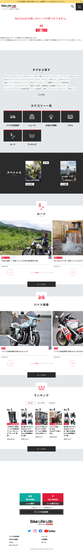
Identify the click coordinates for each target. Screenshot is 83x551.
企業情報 (44, 539)
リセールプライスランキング (25, 79)
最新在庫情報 (30, 501)
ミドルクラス (20, 86)
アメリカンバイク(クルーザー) (57, 89)
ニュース (43, 82)
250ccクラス (53, 79)
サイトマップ (64, 40)
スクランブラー (62, 86)
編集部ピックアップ (54, 82)
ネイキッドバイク (18, 76)
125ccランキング (65, 79)
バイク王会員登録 (41, 511)
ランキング (32, 138)
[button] (32, 272)
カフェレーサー (9, 86)
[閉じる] (81, 1)
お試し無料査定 (52, 501)
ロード (13, 138)
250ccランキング (10, 79)
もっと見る (41, 94)
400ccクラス (34, 82)
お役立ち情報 (51, 119)
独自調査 (52, 86)
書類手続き (66, 82)
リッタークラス (9, 89)
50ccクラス (29, 76)
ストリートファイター (60, 76)
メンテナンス (48, 76)
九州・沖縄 (38, 76)
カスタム (7, 76)
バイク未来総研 (36, 89)
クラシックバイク (42, 79)
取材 (45, 89)
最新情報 (45, 86)
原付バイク (72, 89)
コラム (70, 119)
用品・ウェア (8, 82)
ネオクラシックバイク (21, 82)
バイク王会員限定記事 (23, 89)
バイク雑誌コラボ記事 (33, 86)
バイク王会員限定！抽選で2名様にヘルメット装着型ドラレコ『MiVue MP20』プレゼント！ (41, 1)
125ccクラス (73, 76)
